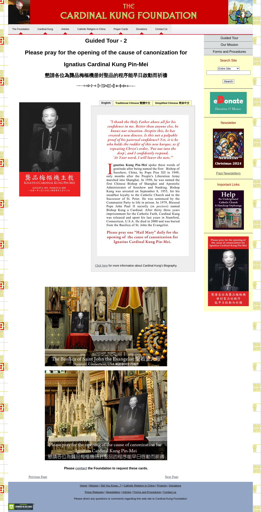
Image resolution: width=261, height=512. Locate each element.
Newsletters (113, 492)
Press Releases (94, 492)
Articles (65, 29)
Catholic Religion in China (91, 29)
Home (83, 485)
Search (228, 81)
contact (81, 468)
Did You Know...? (111, 485)
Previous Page (38, 477)
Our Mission (229, 44)
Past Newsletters (228, 173)
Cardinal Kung (45, 29)
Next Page (171, 477)
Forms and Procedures (229, 51)
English (106, 103)
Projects (162, 485)
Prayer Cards (121, 29)
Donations (141, 29)
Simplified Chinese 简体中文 (172, 103)
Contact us (169, 492)
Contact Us (161, 29)
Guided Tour (229, 38)
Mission (93, 485)
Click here (101, 265)
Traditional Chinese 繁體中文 (132, 103)
